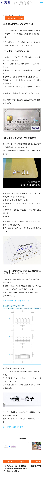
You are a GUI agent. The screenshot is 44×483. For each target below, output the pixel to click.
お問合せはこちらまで (14, 427)
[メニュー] (40, 5)
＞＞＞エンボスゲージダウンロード (16, 301)
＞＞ (4, 427)
